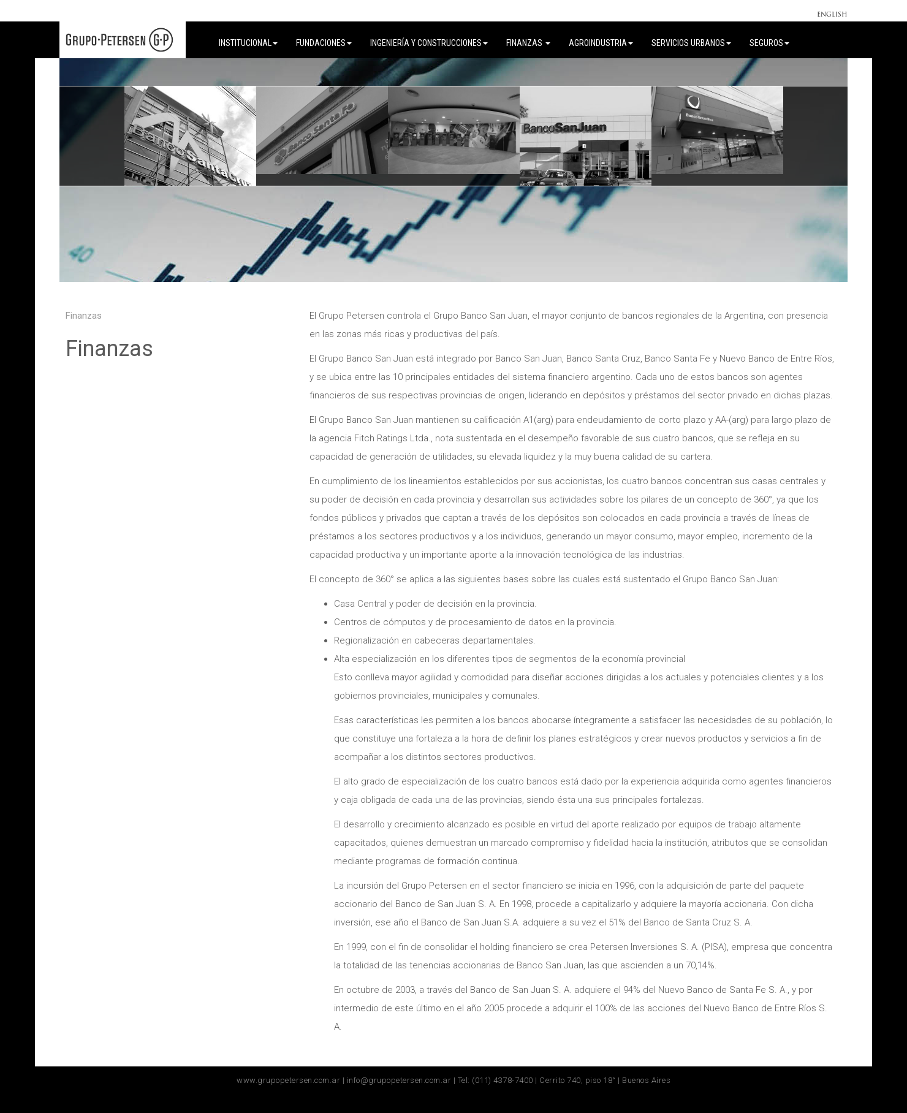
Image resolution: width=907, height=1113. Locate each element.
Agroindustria (601, 43)
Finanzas (528, 43)
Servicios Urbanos (691, 43)
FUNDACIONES (324, 43)
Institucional (248, 43)
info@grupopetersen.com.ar (399, 1080)
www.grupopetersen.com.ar (288, 1080)
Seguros (769, 43)
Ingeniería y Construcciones (429, 43)
